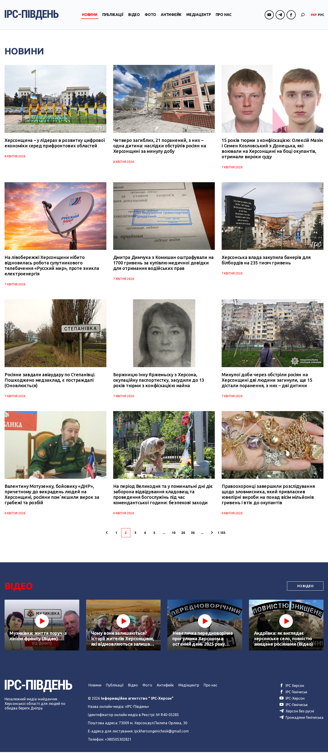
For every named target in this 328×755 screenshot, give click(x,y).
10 (173, 535)
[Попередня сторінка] (106, 535)
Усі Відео (305, 589)
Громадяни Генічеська (301, 720)
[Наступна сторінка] (211, 535)
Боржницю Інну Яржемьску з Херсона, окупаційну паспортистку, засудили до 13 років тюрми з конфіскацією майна (158, 382)
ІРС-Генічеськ (293, 708)
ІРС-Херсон (292, 701)
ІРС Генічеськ (293, 695)
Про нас (223, 17)
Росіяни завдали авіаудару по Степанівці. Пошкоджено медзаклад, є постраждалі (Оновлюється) (50, 382)
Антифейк (171, 17)
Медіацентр (198, 17)
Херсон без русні (296, 714)
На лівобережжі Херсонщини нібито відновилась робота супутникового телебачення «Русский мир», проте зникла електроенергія (52, 267)
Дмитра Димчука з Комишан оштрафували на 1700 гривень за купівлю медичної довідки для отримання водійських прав (163, 264)
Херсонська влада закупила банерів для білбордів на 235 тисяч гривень (266, 261)
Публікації (113, 17)
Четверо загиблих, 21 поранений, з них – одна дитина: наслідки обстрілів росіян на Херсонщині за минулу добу (159, 146)
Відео (134, 17)
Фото (150, 17)
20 (183, 535)
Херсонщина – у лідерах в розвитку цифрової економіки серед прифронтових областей (55, 143)
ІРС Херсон (291, 688)
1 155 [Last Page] (222, 535)
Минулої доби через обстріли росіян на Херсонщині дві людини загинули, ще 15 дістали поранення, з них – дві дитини (267, 382)
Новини (89, 17)
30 (193, 535)
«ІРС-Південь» (137, 709)
